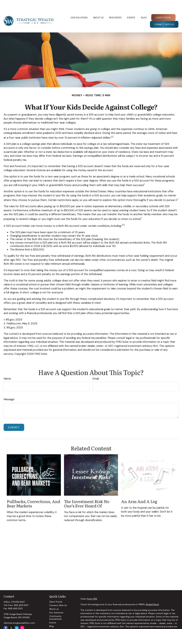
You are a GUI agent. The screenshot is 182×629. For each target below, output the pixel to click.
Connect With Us (58, 596)
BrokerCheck (152, 595)
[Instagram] (22, 618)
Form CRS (92, 589)
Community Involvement (55, 608)
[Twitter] (11, 618)
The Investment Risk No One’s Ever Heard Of (86, 494)
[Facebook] (6, 618)
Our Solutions (56, 603)
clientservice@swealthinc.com (19, 613)
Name (7, 369)
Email (96, 369)
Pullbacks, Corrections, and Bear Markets (33, 494)
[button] (79, 8)
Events (52, 613)
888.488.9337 (21, 595)
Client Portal (55, 592)
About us (54, 599)
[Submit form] (14, 418)
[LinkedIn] (17, 618)
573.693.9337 (18, 592)
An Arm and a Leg (139, 492)
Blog (51, 616)
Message (9, 390)
